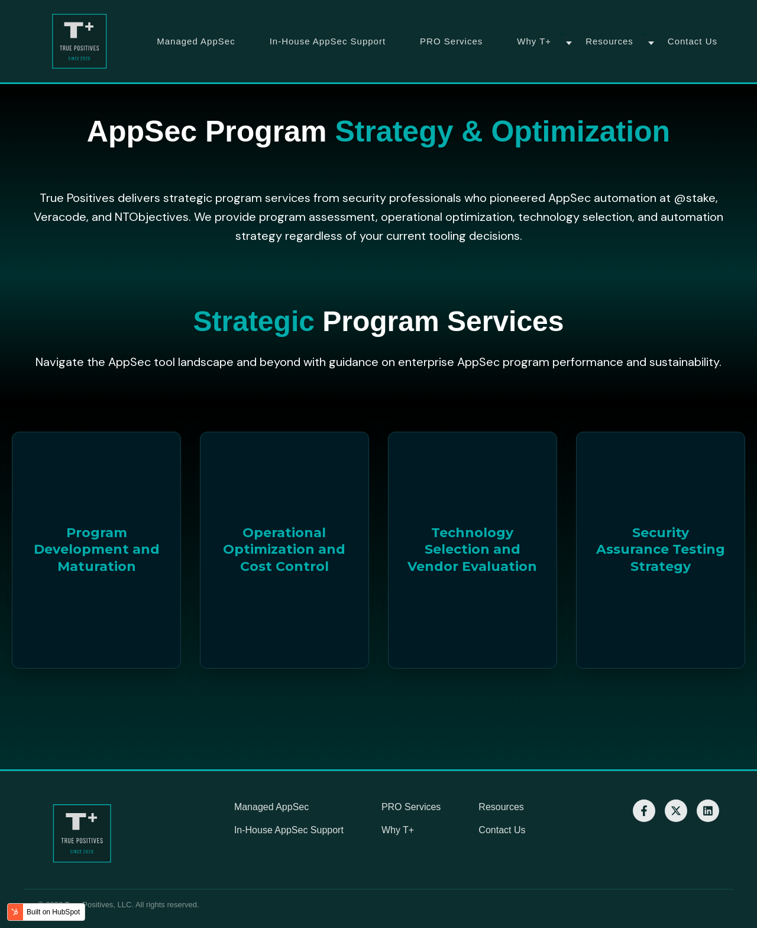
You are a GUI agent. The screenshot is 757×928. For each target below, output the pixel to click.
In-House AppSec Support (328, 41)
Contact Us (692, 41)
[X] (676, 810)
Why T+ (534, 41)
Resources (609, 41)
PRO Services (451, 41)
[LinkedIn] (708, 810)
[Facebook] (644, 810)
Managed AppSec (196, 41)
